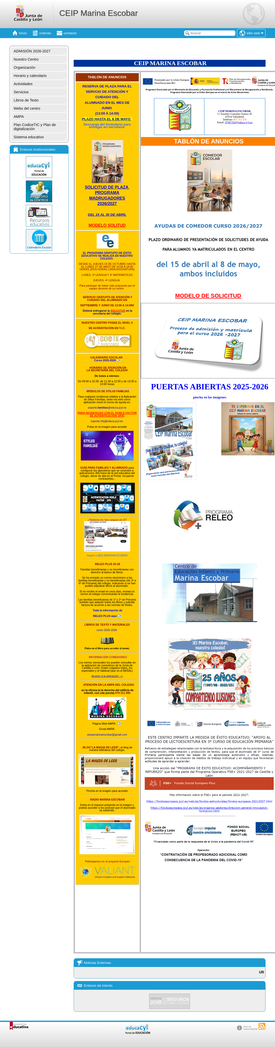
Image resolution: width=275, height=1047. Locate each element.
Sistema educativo (29, 137)
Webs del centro (27, 108)
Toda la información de (108, 610)
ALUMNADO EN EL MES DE (107, 103)
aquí (105, 615)
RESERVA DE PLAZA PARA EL (107, 86)
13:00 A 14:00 (107, 113)
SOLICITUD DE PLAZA (107, 187)
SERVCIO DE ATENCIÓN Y (107, 92)
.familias (102, 407)
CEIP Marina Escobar (98, 13)
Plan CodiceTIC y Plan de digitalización (35, 127)
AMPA (19, 117)
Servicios (21, 92)
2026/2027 (107, 203)
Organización (25, 67)
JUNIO (107, 108)
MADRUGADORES (107, 198)
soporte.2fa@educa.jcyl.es (107, 421)
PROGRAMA (107, 192)
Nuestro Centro (26, 59)
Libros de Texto (26, 100)
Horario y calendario (30, 76)
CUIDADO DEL (107, 97)
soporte (92, 407)
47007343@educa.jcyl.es (238, 122)
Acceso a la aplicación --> (107, 676)
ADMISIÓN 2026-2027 (32, 51)
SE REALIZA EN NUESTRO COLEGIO (115, 257)
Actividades (23, 84)
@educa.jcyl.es (117, 407)
